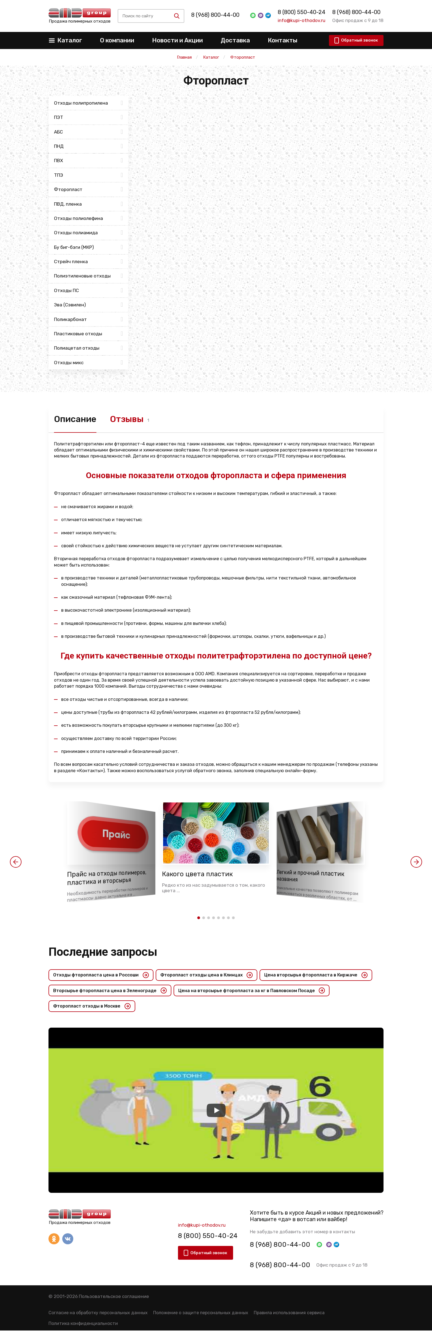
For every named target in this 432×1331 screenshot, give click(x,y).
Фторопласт (68, 189)
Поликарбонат (70, 319)
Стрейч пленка (71, 261)
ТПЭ (58, 175)
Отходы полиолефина (78, 218)
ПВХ (58, 160)
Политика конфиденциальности (83, 1324)
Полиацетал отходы (76, 348)
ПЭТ (58, 117)
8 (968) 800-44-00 (219, 15)
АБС (58, 132)
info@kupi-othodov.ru (300, 20)
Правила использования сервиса (289, 1313)
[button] (15, 862)
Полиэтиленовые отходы (82, 276)
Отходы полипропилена (81, 103)
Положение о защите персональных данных (200, 1313)
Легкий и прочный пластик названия (311, 876)
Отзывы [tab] (128, 419)
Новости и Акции (177, 40)
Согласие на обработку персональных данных (98, 1313)
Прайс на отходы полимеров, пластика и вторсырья (107, 878)
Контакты (282, 40)
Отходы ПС (66, 290)
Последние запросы (102, 952)
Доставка (235, 40)
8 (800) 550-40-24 (300, 12)
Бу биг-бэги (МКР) (74, 247)
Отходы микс (68, 362)
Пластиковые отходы (78, 333)
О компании (117, 40)
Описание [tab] (75, 419)
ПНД (59, 146)
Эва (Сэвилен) (70, 304)
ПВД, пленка (68, 204)
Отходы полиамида (76, 232)
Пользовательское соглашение (114, 1297)
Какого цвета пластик (198, 874)
